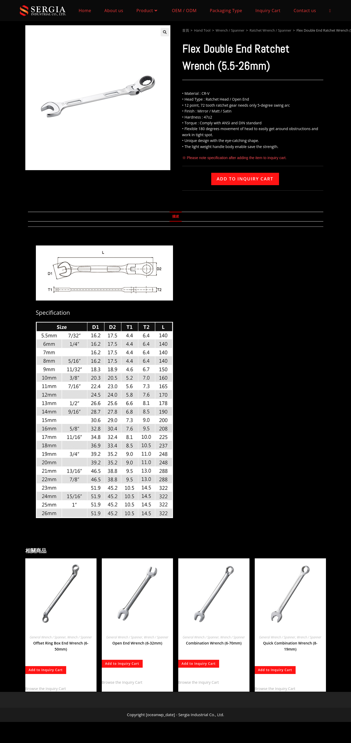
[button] (165, 32)
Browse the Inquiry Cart (45, 688)
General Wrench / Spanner (48, 637)
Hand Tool (202, 30)
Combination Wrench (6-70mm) (214, 643)
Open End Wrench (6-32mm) (137, 643)
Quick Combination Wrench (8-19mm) (290, 646)
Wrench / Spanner (230, 30)
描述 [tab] (175, 216)
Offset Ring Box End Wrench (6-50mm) (60, 646)
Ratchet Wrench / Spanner (270, 30)
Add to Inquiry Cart (245, 179)
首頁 (185, 30)
